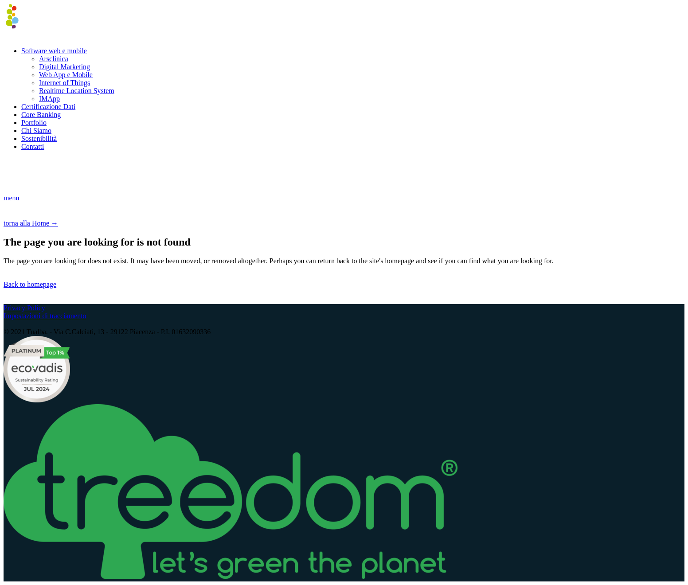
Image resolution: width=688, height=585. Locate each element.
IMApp (49, 98)
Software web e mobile (54, 51)
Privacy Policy (24, 308)
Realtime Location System (76, 90)
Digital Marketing (64, 66)
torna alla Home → (31, 223)
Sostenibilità (39, 138)
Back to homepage (30, 284)
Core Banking (41, 114)
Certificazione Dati (48, 106)
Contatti (32, 146)
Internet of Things (64, 82)
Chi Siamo (36, 130)
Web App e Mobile (66, 74)
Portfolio (34, 122)
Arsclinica (53, 58)
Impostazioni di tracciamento (45, 316)
